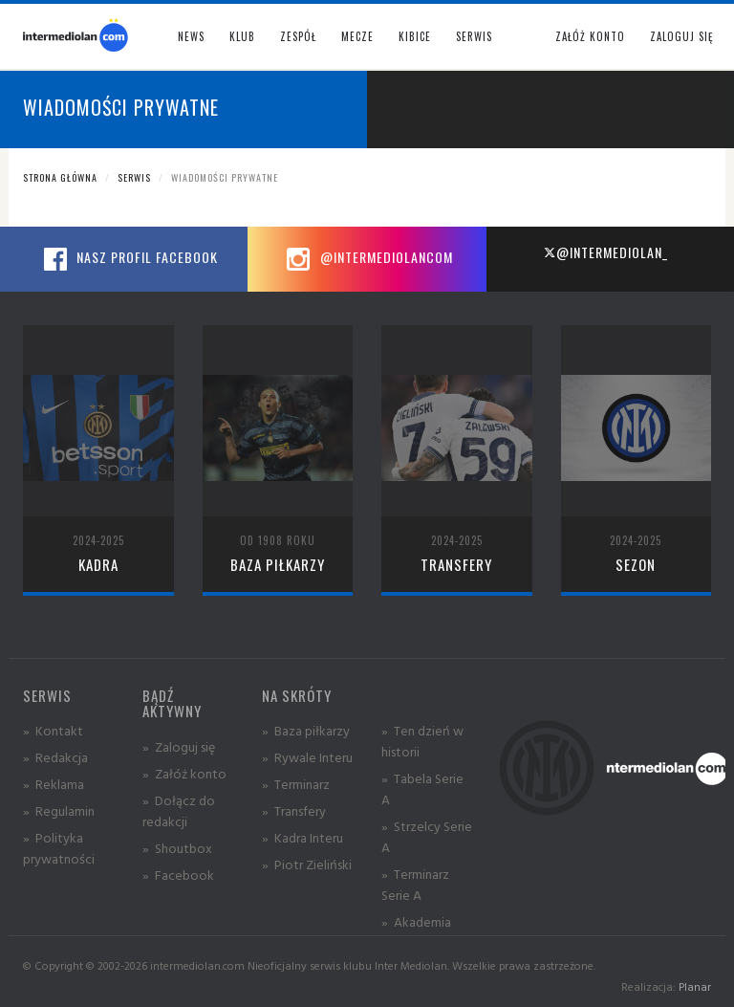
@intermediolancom (367, 259)
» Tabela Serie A (422, 788)
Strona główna (60, 177)
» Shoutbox (177, 848)
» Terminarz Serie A (415, 884)
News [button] (191, 36)
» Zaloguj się (178, 746)
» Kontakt (53, 730)
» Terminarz (296, 784)
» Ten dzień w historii (422, 740)
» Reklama (53, 784)
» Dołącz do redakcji (178, 810)
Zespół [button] (298, 36)
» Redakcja (55, 757)
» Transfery (294, 810)
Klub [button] (242, 36)
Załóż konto (590, 36)
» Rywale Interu (307, 757)
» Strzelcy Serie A (426, 836)
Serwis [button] (474, 36)
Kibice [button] (415, 36)
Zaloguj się (681, 36)
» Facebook (178, 875)
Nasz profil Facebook (128, 259)
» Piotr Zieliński (307, 864)
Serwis (134, 177)
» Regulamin (59, 810)
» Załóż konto (184, 773)
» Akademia (416, 921)
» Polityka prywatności (59, 847)
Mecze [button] (357, 36)
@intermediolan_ (605, 252)
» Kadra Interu (302, 837)
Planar (695, 986)
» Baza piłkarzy (306, 730)
